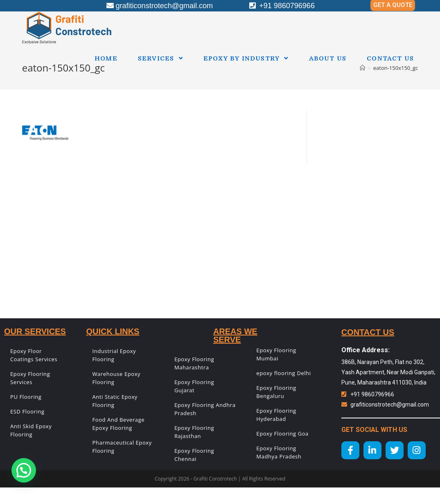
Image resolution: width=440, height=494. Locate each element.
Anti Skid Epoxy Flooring (31, 430)
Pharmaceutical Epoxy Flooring (121, 446)
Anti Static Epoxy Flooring (115, 401)
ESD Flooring (27, 411)
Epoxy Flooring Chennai (194, 455)
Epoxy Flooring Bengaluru (276, 392)
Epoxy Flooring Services (30, 378)
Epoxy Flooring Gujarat (194, 386)
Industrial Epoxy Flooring (114, 355)
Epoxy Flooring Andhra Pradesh (205, 409)
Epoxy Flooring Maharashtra (194, 363)
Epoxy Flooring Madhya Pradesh (278, 452)
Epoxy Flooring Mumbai (276, 354)
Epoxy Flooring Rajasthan (194, 432)
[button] (23, 470)
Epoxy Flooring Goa (282, 433)
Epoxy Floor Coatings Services (33, 355)
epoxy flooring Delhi (283, 373)
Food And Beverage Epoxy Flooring (118, 423)
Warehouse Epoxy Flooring (116, 378)
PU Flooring (26, 396)
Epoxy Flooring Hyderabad (276, 414)
